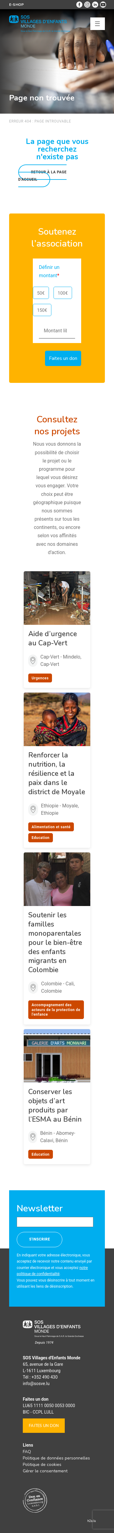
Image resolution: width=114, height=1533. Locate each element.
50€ (41, 293)
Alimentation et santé (51, 827)
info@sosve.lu (36, 1383)
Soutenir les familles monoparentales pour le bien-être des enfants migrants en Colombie (55, 942)
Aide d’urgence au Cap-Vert (52, 638)
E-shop (16, 4)
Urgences (40, 678)
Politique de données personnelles (56, 1458)
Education (41, 838)
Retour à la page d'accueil (42, 176)
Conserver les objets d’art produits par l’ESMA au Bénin (55, 1105)
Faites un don (44, 1426)
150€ (42, 310)
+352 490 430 (45, 1377)
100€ (63, 293)
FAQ (27, 1452)
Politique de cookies (42, 1464)
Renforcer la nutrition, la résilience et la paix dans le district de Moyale (56, 773)
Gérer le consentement (45, 1471)
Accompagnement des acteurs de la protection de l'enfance (56, 1010)
